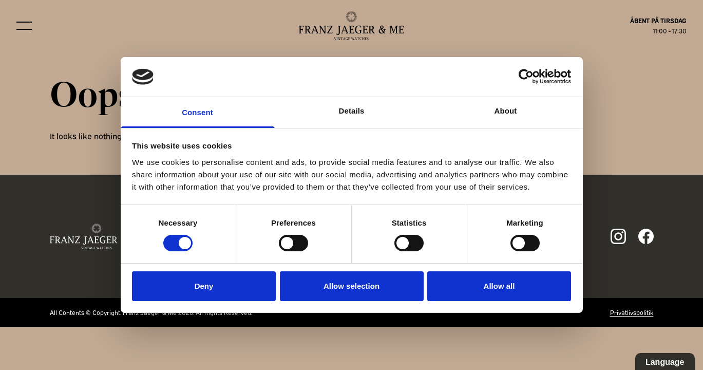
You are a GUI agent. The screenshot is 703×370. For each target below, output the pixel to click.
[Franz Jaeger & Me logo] (351, 25)
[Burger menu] (24, 26)
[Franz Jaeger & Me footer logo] (97, 236)
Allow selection (351, 286)
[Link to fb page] (646, 236)
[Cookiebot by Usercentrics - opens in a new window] (526, 76)
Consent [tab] (197, 112)
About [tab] (506, 110)
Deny (204, 286)
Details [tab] (352, 110)
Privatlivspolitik (632, 312)
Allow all (499, 286)
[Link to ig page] (618, 236)
